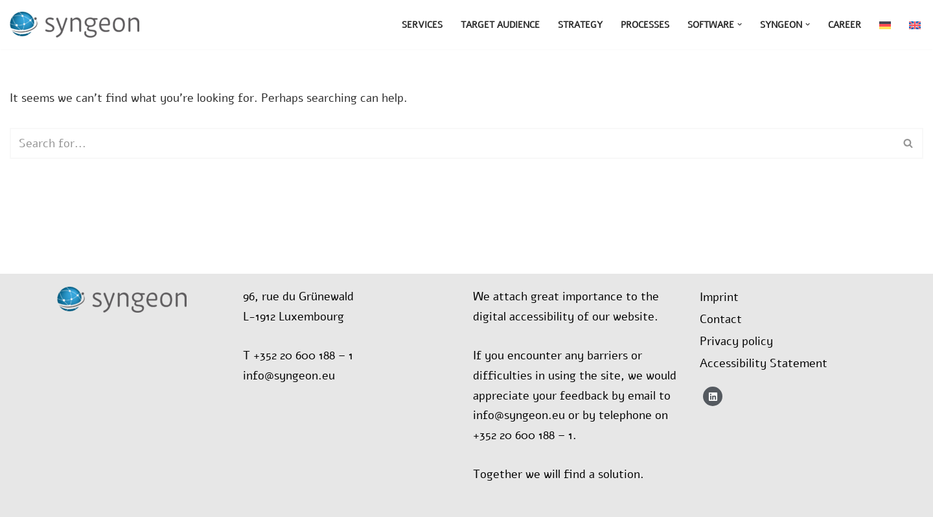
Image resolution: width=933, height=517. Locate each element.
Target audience (500, 24)
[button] (739, 24)
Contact (721, 319)
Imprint (719, 297)
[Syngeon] (78, 25)
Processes (645, 24)
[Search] (452, 143)
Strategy (580, 24)
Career (844, 24)
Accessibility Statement (763, 363)
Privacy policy (736, 341)
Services (422, 24)
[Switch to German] (885, 25)
